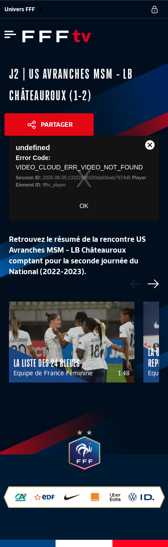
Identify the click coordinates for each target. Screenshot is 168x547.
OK (83, 205)
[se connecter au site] (154, 9)
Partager (57, 124)
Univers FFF (23, 9)
